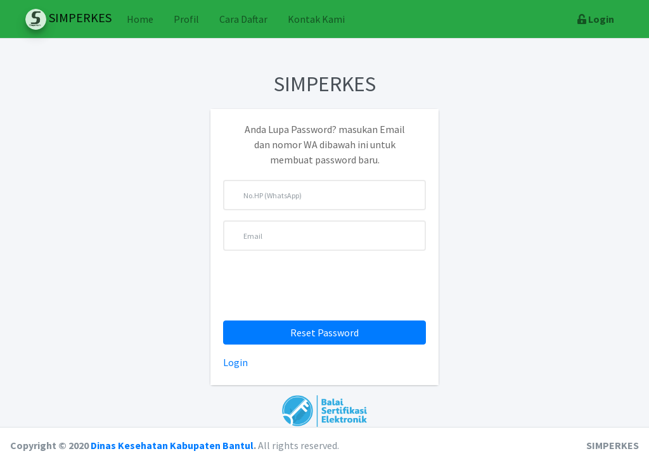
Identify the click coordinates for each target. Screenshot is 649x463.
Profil (186, 19)
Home (140, 19)
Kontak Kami (316, 19)
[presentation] (324, 285)
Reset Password (324, 332)
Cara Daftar (243, 19)
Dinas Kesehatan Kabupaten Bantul (172, 445)
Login (235, 362)
